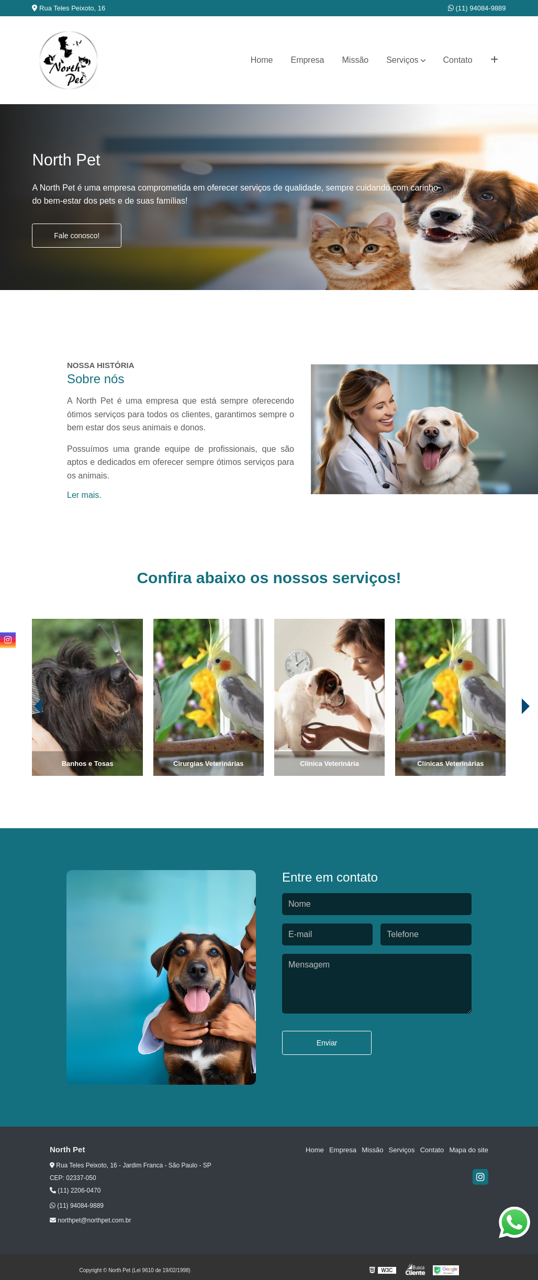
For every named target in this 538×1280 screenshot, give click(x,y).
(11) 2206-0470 (75, 1190)
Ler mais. (84, 495)
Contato (458, 59)
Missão (355, 59)
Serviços (402, 59)
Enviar (327, 1043)
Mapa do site (469, 1150)
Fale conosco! (76, 235)
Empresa (307, 59)
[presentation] (23, 746)
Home (262, 59)
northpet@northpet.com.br (90, 1220)
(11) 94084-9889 (477, 8)
